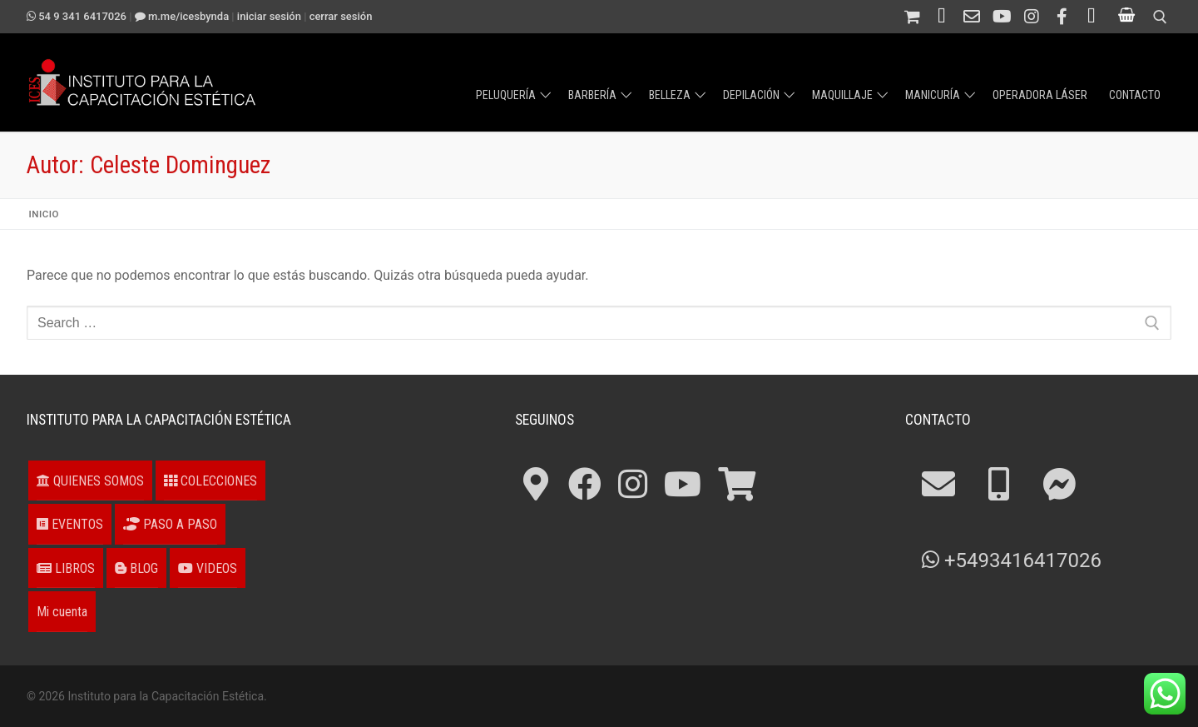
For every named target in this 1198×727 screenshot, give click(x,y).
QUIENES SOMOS (90, 481)
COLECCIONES (210, 481)
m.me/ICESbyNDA (182, 16)
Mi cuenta (62, 612)
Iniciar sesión (269, 16)
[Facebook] (1062, 17)
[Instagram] (1032, 17)
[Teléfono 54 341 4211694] (942, 17)
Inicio (44, 214)
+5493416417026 (1011, 560)
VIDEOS (207, 568)
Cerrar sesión (341, 16)
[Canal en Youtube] (1002, 17)
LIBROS (66, 568)
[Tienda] (912, 17)
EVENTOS (70, 524)
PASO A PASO (170, 524)
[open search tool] (1160, 17)
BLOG (136, 568)
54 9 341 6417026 (76, 16)
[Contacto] (972, 17)
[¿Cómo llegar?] (1091, 17)
